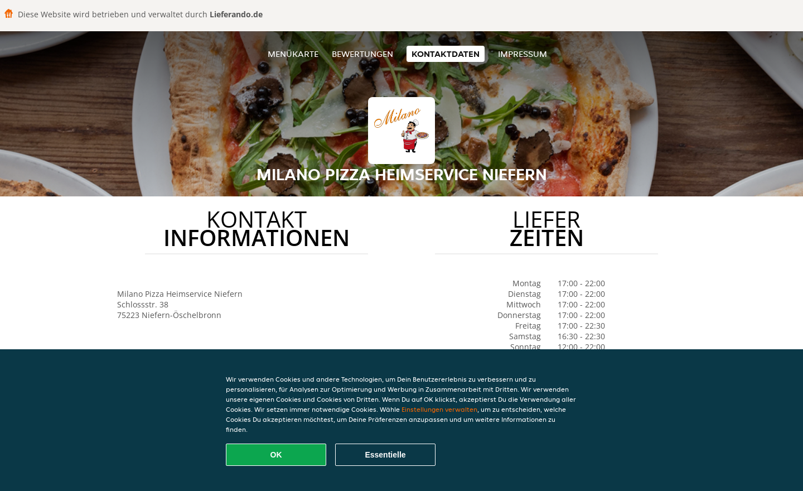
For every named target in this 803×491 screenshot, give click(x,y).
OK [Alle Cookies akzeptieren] (276, 454)
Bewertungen (362, 54)
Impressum (522, 54)
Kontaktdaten (446, 54)
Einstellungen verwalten (439, 409)
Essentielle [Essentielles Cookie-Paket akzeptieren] (385, 454)
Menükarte (293, 54)
